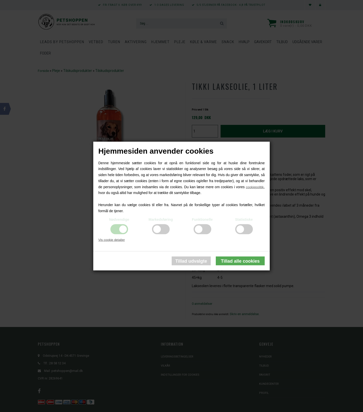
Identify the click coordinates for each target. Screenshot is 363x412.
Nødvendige (119, 219)
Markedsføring (160, 219)
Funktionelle (202, 219)
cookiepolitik (255, 187)
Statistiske (244, 219)
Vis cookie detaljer (111, 239)
